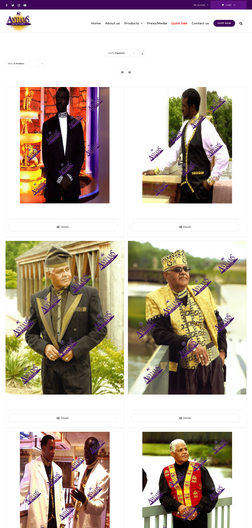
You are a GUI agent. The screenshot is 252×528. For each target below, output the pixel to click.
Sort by (116, 53)
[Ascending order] (142, 54)
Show (16, 63)
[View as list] (129, 72)
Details (65, 226)
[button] (240, 21)
